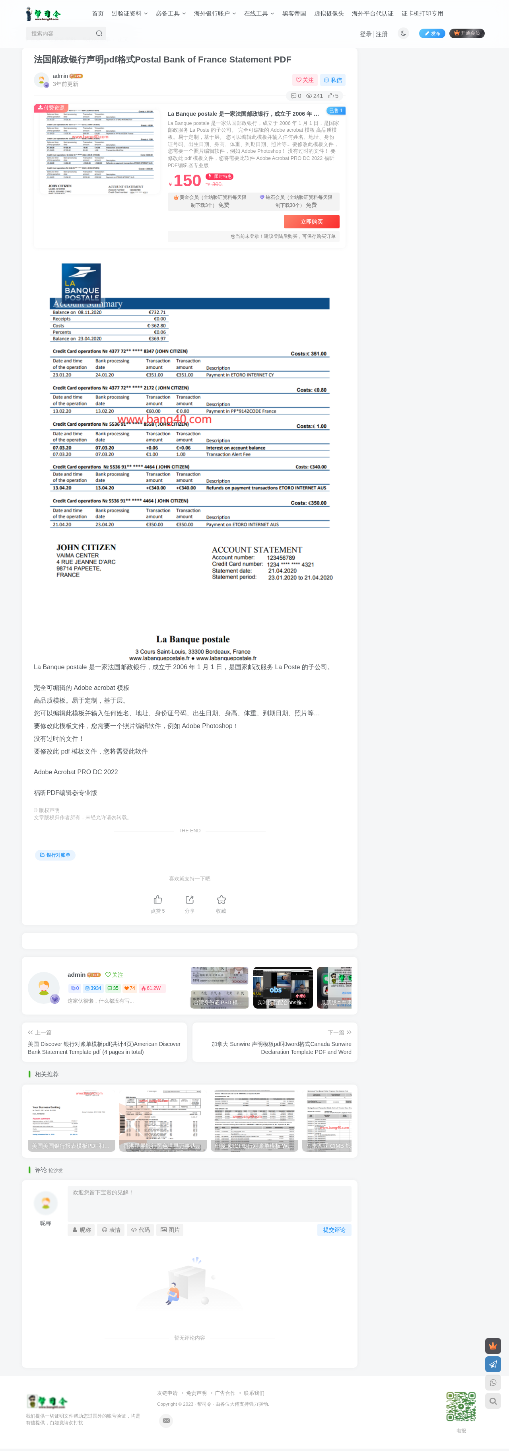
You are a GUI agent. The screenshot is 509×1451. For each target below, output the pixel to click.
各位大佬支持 (234, 1403)
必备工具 (171, 13)
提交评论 (334, 1230)
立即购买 (312, 221)
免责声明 (196, 1393)
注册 (382, 34)
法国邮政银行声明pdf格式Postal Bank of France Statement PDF (162, 59)
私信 (333, 80)
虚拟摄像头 (329, 13)
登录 (366, 34)
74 (129, 988)
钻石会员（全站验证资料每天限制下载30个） (296, 202)
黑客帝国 (294, 13)
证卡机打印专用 (422, 13)
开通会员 (467, 33)
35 (112, 988)
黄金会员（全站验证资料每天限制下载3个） (210, 202)
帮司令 (204, 1403)
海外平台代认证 (373, 13)
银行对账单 (55, 855)
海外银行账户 (215, 13)
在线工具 (259, 13)
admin (60, 76)
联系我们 (254, 1393)
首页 (98, 13)
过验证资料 (130, 13)
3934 (93, 988)
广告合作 (225, 1393)
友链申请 (167, 1393)
